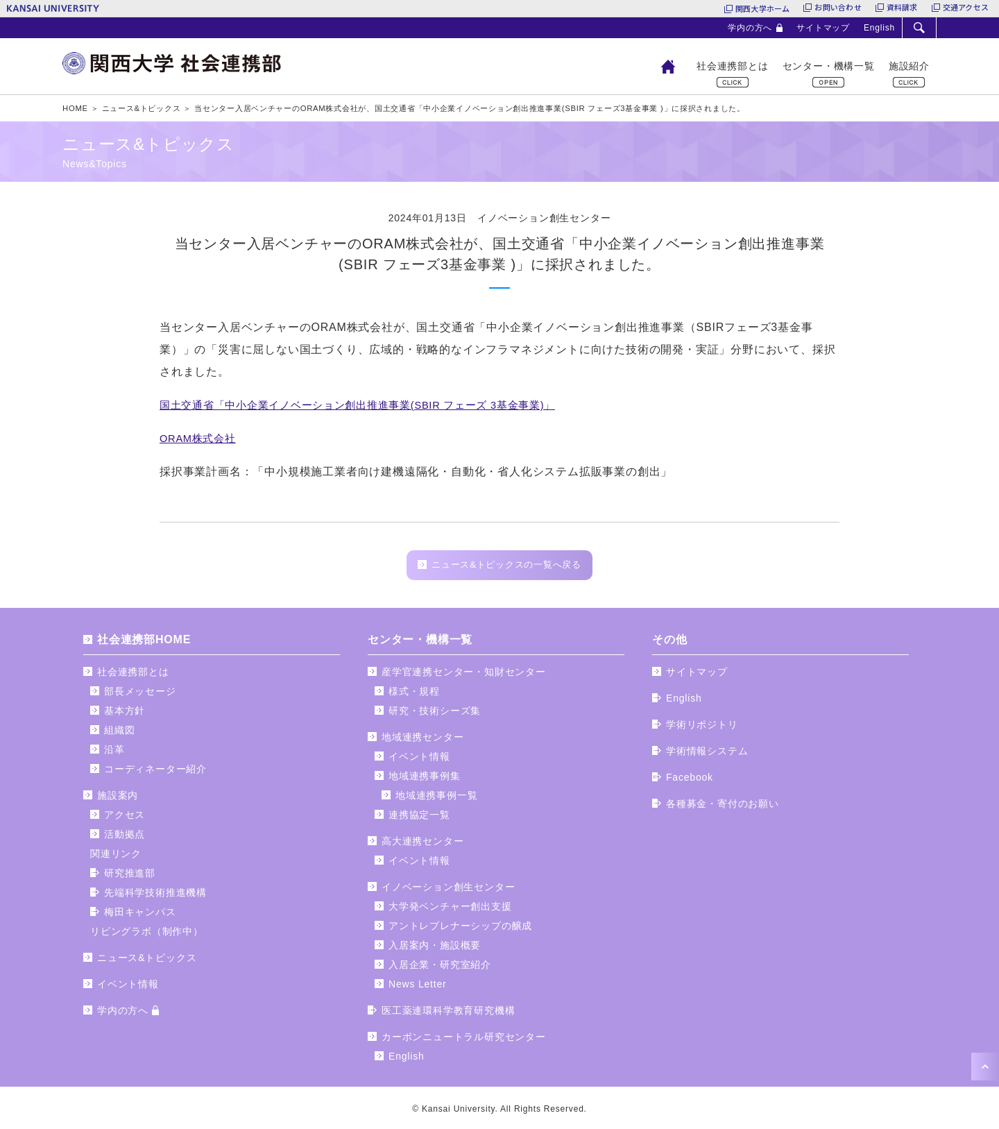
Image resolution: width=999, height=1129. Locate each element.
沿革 (114, 752)
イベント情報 (128, 987)
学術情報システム (707, 754)
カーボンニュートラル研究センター (464, 1040)
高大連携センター (422, 844)
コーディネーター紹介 (155, 772)
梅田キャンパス (140, 915)
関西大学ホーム (762, 8)
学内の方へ (750, 28)
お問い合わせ (837, 8)
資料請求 (902, 8)
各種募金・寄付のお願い (722, 807)
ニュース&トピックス (146, 961)
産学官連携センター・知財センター (464, 675)
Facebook (689, 780)
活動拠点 (124, 837)
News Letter (417, 987)
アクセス (124, 818)
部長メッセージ (140, 694)
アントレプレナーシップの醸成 (460, 929)
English (879, 28)
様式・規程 (414, 694)
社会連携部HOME (144, 643)
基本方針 (124, 714)
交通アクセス (966, 8)
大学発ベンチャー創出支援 (450, 909)
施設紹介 (909, 65)
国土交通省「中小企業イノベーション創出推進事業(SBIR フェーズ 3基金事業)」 (371, 405)
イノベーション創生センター (448, 890)
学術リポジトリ (702, 727)
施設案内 (117, 798)
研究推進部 (129, 876)
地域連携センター (422, 740)
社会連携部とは (733, 65)
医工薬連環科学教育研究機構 (448, 1013)
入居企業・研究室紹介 (439, 968)
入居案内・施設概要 (434, 948)
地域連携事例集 (424, 779)
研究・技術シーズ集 (434, 714)
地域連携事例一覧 (436, 798)
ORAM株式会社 (200, 438)
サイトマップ (823, 28)
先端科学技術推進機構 (155, 895)
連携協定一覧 (419, 818)
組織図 (119, 733)
